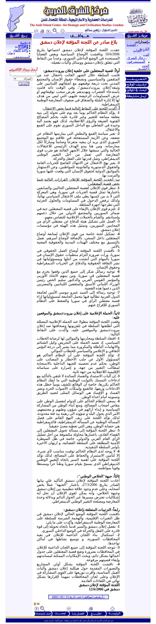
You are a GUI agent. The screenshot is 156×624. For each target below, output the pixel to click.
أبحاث (137, 50)
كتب (146, 55)
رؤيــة (24, 42)
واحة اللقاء (21, 50)
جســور (142, 68)
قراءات (23, 48)
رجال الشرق (136, 58)
